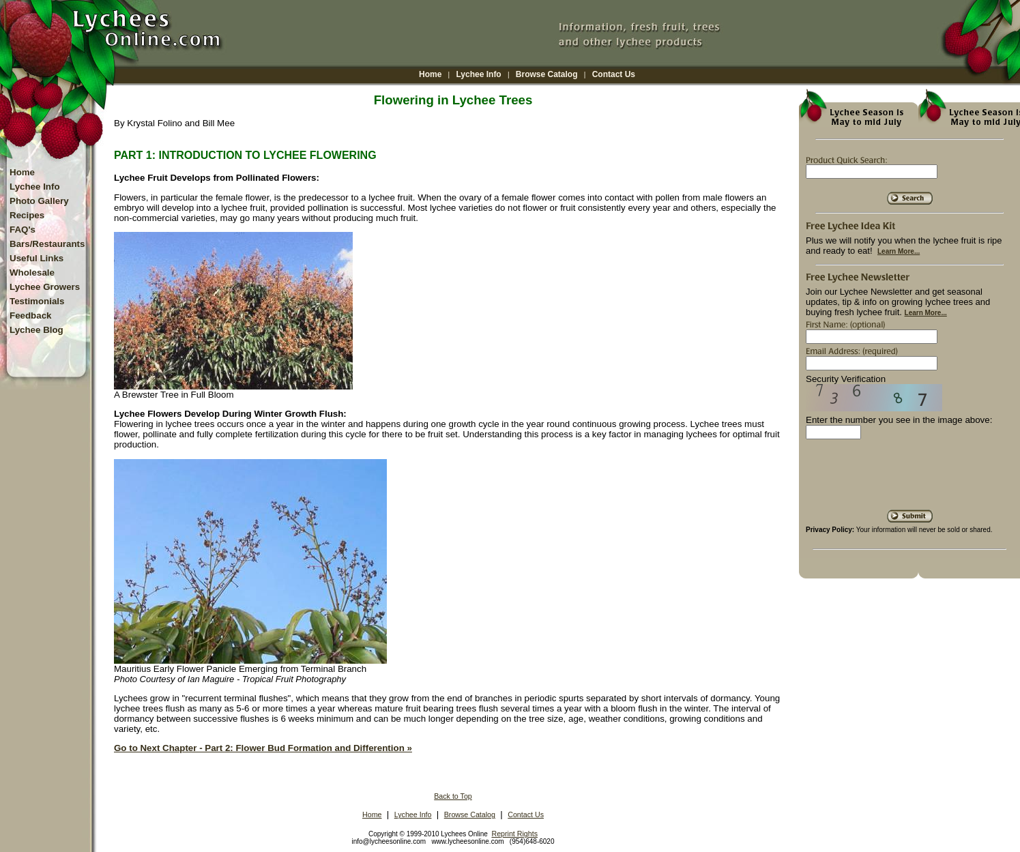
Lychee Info (478, 74)
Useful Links (36, 258)
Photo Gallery (39, 201)
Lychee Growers (45, 287)
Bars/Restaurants (47, 244)
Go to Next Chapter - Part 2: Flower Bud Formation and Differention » (263, 748)
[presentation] (909, 479)
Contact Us (613, 74)
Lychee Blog (36, 330)
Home (430, 74)
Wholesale (32, 272)
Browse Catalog (547, 74)
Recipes (27, 215)
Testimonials (37, 301)
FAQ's (22, 229)
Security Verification (846, 379)
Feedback (31, 315)
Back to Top (453, 796)
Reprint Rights (514, 833)
